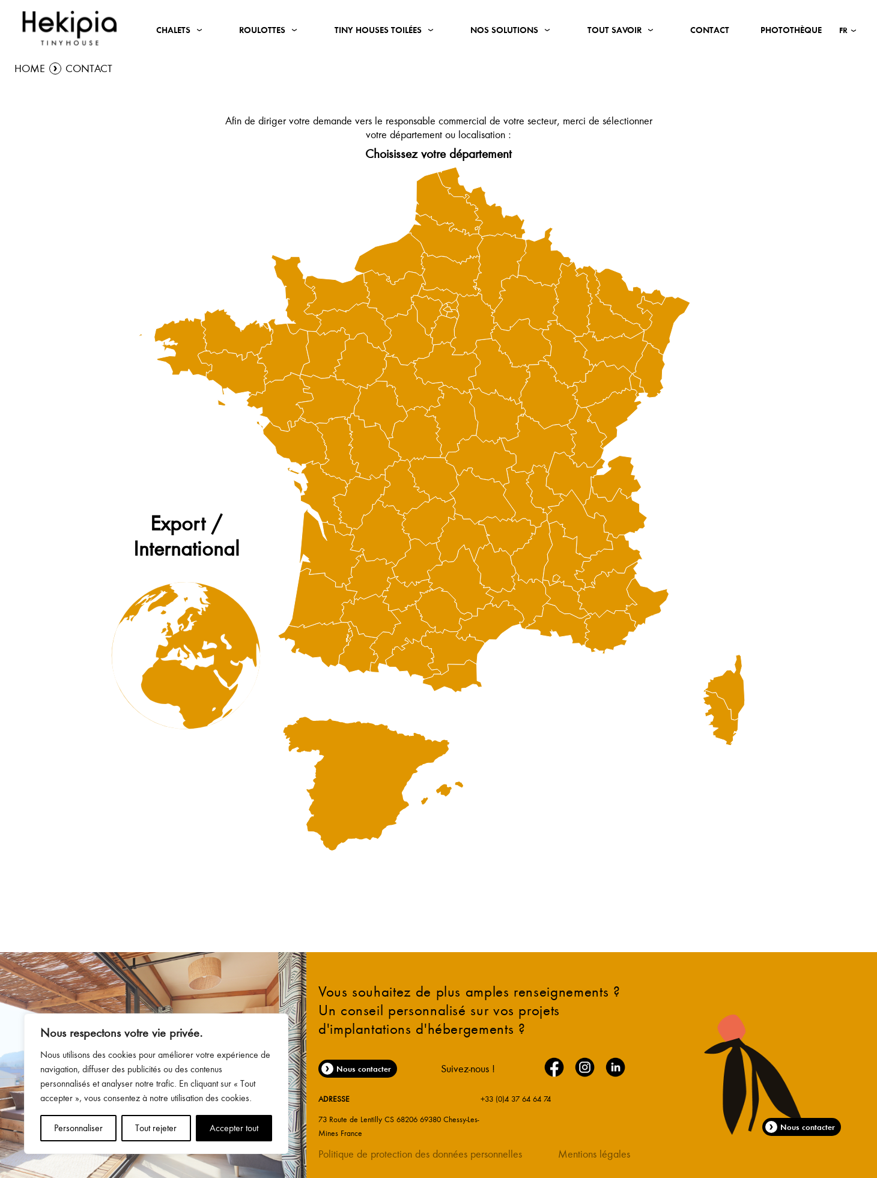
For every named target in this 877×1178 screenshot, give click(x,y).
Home (29, 68)
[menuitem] (371, 578)
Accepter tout (234, 1128)
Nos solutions (504, 29)
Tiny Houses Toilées (378, 29)
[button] (848, 30)
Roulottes (262, 29)
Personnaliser (78, 1128)
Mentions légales (594, 1154)
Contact (709, 29)
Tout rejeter (156, 1128)
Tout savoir (614, 29)
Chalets (173, 29)
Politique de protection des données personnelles (420, 1154)
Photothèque (791, 29)
